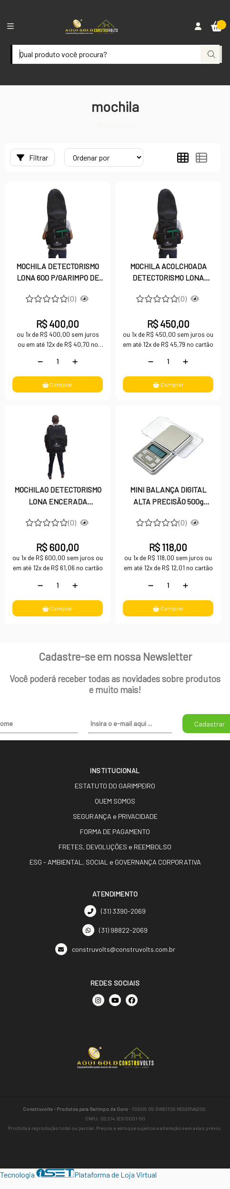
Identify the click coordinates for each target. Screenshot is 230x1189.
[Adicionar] (75, 361)
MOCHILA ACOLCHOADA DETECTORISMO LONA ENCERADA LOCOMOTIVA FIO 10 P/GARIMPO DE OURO (168, 273)
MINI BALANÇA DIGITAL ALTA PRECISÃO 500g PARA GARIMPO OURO (168, 496)
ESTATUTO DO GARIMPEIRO (115, 786)
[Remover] (40, 361)
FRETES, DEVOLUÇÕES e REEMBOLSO (115, 847)
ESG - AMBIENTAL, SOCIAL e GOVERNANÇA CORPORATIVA (115, 862)
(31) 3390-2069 (115, 911)
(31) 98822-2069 (115, 930)
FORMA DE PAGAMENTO (115, 831)
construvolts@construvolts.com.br (115, 949)
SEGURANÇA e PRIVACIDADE (115, 816)
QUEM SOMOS (115, 801)
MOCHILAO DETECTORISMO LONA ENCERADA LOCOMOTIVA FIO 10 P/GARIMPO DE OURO (57, 496)
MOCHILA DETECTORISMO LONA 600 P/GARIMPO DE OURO (57, 273)
